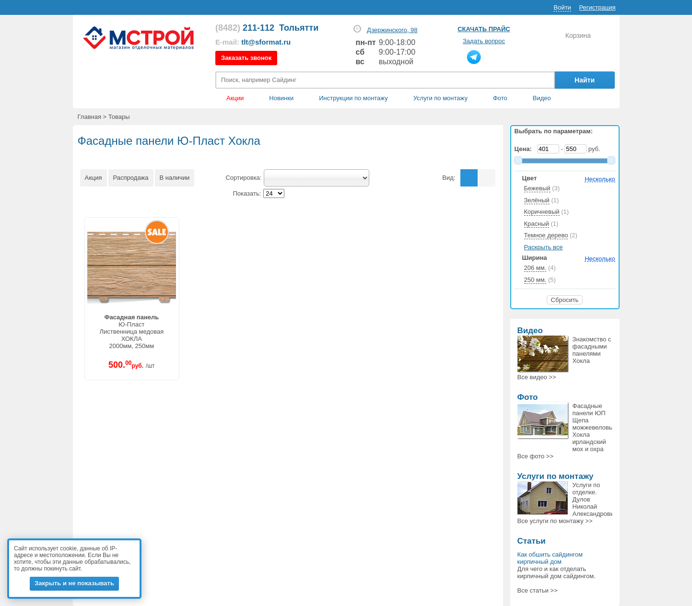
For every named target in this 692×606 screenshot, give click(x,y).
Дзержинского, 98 (392, 30)
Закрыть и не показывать (74, 583)
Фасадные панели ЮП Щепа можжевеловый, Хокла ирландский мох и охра (596, 427)
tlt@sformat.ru (266, 42)
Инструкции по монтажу (353, 98)
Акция (93, 177)
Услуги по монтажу (555, 476)
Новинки (281, 98)
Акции (235, 98)
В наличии (175, 177)
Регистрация (597, 7)
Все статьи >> (537, 590)
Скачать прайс (483, 29)
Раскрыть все (543, 247)
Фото (500, 98)
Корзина (578, 35)
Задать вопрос (484, 41)
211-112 (244, 28)
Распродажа (131, 177)
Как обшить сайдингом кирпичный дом (550, 558)
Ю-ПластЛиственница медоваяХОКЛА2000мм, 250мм (131, 332)
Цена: (525, 148)
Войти (562, 7)
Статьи (531, 541)
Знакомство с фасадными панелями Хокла (592, 350)
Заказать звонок (246, 57)
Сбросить (565, 299)
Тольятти (298, 28)
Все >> (536, 377)
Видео (542, 98)
